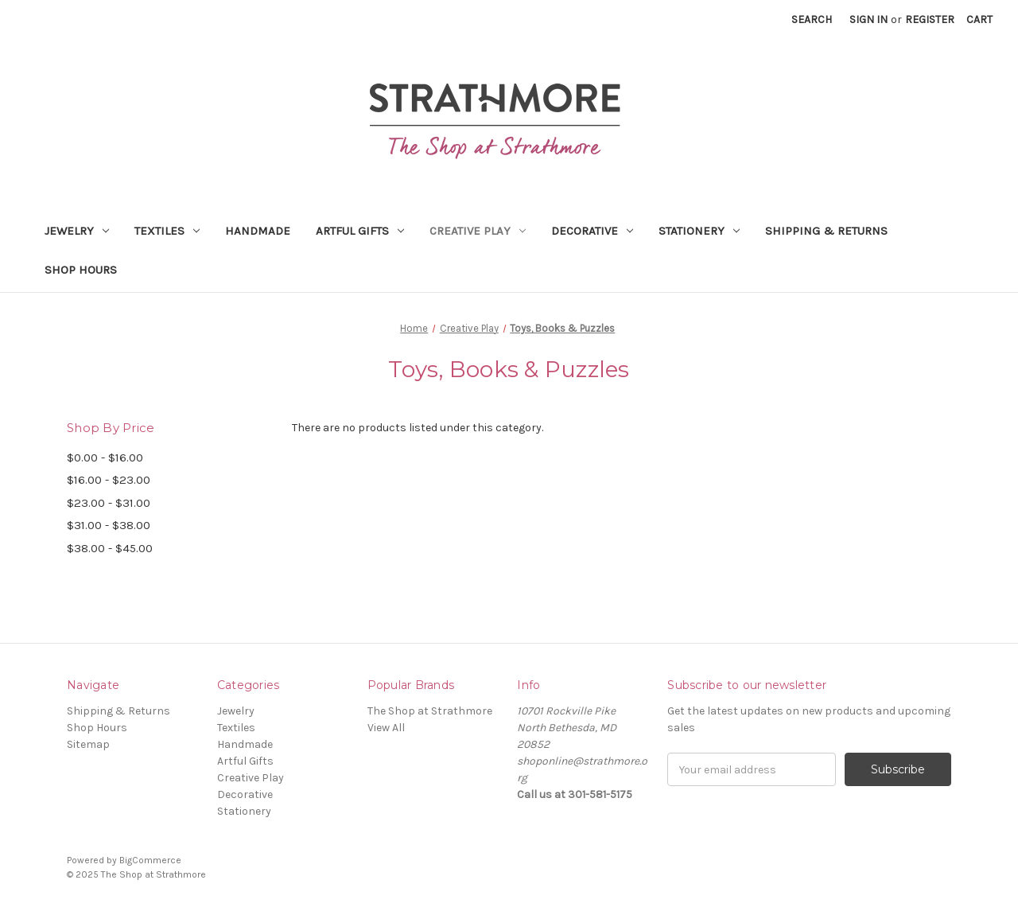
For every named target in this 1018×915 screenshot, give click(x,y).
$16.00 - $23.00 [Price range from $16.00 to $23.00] (108, 480)
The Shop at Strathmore (429, 711)
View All (386, 727)
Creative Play (477, 231)
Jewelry (77, 231)
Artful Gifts (360, 231)
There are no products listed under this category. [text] (417, 427)
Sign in (868, 19)
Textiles (167, 231)
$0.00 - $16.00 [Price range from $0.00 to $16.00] (105, 457)
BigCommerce (150, 860)
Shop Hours (81, 270)
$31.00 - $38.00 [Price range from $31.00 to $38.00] (108, 525)
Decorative (592, 231)
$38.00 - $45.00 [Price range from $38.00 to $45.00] (110, 548)
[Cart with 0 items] (979, 19)
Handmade (257, 231)
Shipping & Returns (826, 231)
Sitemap (88, 744)
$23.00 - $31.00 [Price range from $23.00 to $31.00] (108, 503)
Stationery (699, 231)
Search (811, 19)
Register (929, 19)
